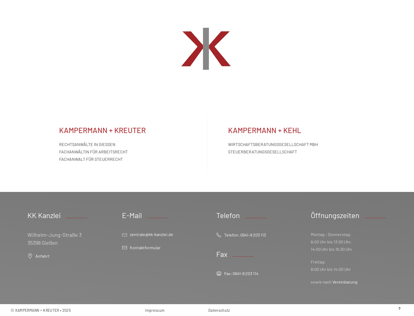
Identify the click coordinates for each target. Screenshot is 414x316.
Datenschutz (219, 310)
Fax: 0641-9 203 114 (237, 273)
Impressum (154, 310)
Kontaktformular (141, 247)
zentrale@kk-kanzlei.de (151, 234)
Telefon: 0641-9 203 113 (241, 235)
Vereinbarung (344, 281)
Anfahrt (38, 256)
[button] (399, 309)
